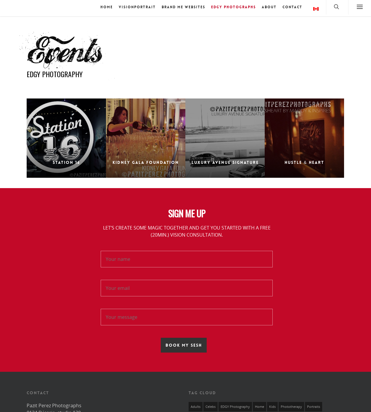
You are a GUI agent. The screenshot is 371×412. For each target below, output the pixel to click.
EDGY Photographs (233, 7)
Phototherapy (291, 404)
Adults (195, 404)
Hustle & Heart (304, 161)
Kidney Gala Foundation (146, 160)
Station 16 (66, 160)
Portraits (313, 404)
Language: (316, 9)
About (269, 7)
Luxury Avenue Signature (225, 160)
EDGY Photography (235, 404)
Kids (272, 404)
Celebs (210, 404)
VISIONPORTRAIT (137, 7)
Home (106, 7)
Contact (292, 7)
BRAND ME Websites (183, 7)
